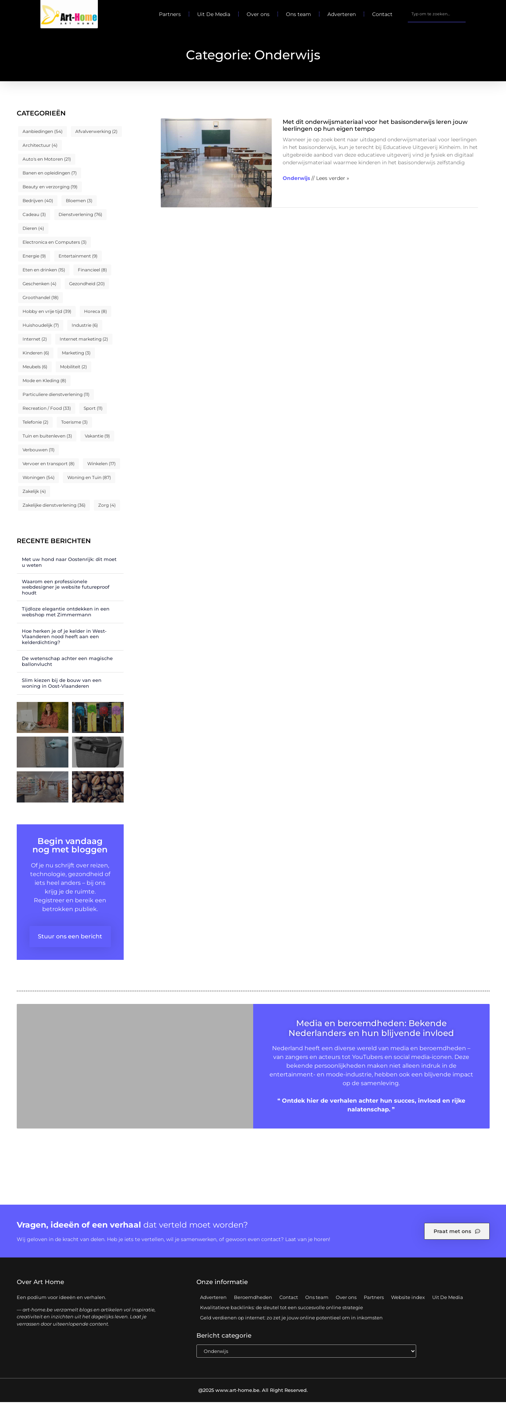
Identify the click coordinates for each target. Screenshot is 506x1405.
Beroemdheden (253, 1300)
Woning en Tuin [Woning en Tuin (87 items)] (89, 480)
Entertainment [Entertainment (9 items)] (78, 259)
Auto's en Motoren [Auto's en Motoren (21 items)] (47, 162)
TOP (482, 1379)
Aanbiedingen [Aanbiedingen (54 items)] (43, 134)
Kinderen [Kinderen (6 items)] (36, 355)
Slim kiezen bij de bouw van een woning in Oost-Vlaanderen (61, 686)
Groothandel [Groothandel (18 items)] (41, 300)
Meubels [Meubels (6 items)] (35, 369)
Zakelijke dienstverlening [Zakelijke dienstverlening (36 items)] (54, 508)
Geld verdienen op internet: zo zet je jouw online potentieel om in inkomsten (291, 1320)
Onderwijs (296, 181)
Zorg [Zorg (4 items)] (107, 508)
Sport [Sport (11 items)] (93, 411)
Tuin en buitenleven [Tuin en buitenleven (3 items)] (47, 438)
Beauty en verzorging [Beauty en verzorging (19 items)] (50, 189)
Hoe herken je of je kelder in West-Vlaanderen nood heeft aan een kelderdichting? (64, 639)
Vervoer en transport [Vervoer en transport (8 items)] (49, 466)
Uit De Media (213, 14)
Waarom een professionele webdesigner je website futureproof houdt (65, 589)
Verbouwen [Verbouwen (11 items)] (39, 452)
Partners (170, 14)
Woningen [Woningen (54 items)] (39, 480)
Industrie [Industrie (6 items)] (85, 328)
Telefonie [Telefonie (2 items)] (35, 425)
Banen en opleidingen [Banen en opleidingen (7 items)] (50, 175)
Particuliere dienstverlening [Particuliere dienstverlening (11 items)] (56, 397)
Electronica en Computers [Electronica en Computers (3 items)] (55, 245)
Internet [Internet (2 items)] (35, 342)
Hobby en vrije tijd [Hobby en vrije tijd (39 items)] (47, 314)
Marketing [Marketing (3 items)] (76, 355)
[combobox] (436, 14)
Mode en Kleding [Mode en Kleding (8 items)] (44, 383)
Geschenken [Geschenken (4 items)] (39, 286)
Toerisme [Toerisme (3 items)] (74, 425)
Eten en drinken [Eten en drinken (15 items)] (44, 272)
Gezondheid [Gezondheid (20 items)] (87, 286)
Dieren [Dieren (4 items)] (33, 231)
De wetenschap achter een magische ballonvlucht (67, 664)
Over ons (258, 14)
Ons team (298, 14)
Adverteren (341, 14)
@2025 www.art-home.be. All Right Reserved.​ (253, 1393)
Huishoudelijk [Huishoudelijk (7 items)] (41, 328)
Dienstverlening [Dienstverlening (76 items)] (80, 217)
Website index (408, 1300)
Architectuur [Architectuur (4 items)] (40, 148)
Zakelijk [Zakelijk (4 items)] (34, 494)
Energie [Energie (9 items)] (34, 259)
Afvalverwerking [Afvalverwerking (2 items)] (96, 134)
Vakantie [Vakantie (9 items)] (97, 438)
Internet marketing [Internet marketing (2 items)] (84, 342)
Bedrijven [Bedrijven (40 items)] (38, 203)
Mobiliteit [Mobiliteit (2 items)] (73, 369)
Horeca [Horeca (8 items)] (95, 314)
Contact (382, 14)
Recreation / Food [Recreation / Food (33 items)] (47, 411)
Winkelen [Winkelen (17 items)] (101, 466)
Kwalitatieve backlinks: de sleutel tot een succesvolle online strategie (281, 1310)
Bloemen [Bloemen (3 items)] (79, 203)
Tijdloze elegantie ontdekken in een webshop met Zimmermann (65, 614)
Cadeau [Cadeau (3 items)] (34, 217)
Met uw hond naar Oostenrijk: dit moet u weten (69, 565)
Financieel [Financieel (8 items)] (92, 272)
